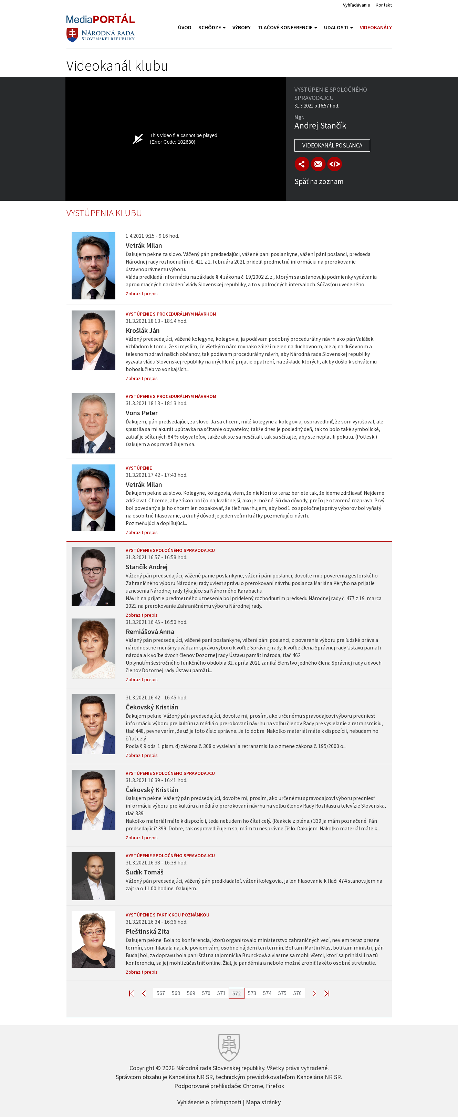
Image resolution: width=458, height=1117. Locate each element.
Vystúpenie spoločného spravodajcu (170, 550)
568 (176, 993)
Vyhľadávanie (356, 5)
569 (191, 993)
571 (221, 993)
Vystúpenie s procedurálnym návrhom (171, 314)
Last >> (322, 993)
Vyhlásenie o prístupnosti (209, 1101)
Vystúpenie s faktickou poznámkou (167, 915)
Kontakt (384, 5)
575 (282, 993)
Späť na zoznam (319, 181)
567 (161, 993)
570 (206, 993)
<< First (135, 993)
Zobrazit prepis (142, 293)
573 (252, 993)
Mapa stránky (263, 1101)
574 (267, 993)
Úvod (184, 27)
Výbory (241, 27)
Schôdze (212, 27)
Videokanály (376, 27)
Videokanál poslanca (332, 145)
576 (297, 993)
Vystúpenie (139, 468)
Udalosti (338, 27)
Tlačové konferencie (287, 27)
